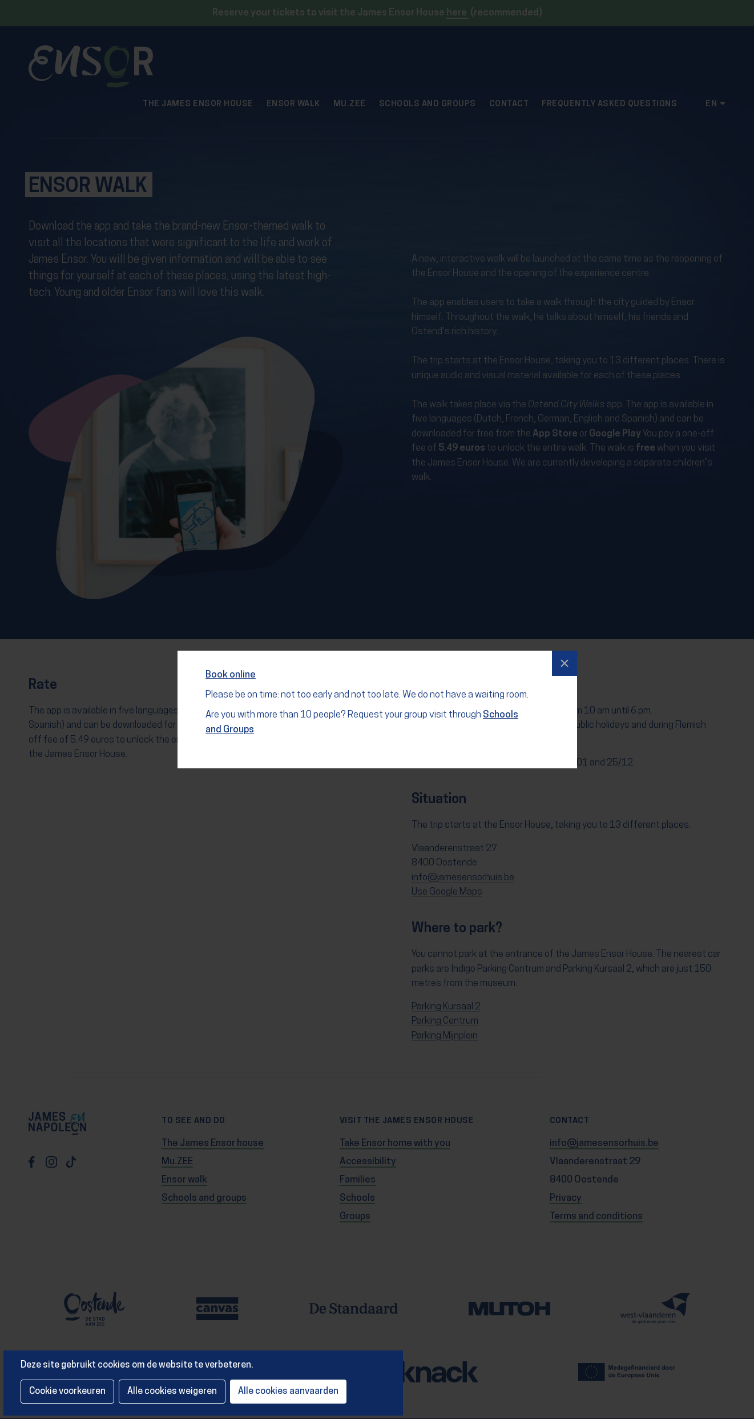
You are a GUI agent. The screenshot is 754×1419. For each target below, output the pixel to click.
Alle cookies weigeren (172, 1391)
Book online (231, 671)
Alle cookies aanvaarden (288, 1391)
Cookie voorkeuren (67, 1391)
